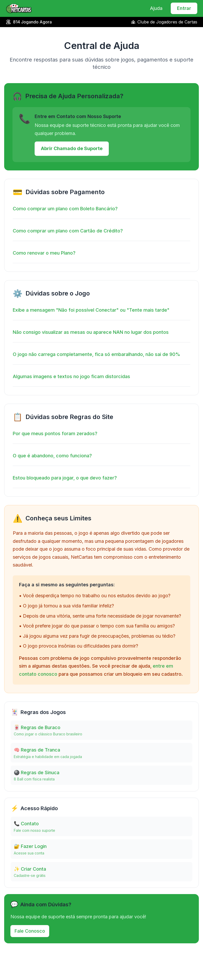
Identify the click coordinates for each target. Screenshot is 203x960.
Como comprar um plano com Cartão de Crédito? (68, 230)
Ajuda (156, 8)
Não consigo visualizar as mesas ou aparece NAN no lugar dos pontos (91, 332)
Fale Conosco (30, 931)
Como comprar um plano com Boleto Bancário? (65, 208)
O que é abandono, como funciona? (52, 455)
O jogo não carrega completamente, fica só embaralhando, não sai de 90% (96, 354)
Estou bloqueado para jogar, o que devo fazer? (65, 478)
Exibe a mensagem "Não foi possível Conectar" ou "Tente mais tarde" (91, 310)
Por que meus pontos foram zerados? (55, 433)
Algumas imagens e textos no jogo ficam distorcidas (71, 376)
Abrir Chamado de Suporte (72, 148)
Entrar (184, 8)
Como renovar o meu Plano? (44, 253)
